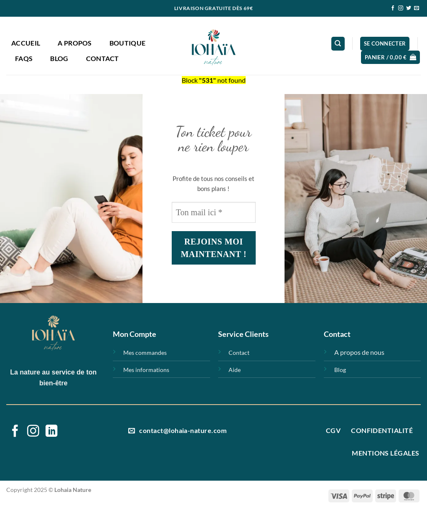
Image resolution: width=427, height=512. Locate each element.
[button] (385, 44)
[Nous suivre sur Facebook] (392, 8)
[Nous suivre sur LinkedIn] (52, 431)
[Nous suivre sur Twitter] (408, 8)
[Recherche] (338, 44)
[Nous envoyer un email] (416, 8)
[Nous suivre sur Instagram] (400, 8)
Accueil (25, 43)
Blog (59, 58)
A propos (75, 43)
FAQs (24, 58)
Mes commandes (145, 352)
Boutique (127, 43)
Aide (235, 369)
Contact (102, 58)
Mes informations (146, 369)
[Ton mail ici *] (214, 212)
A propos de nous (359, 352)
